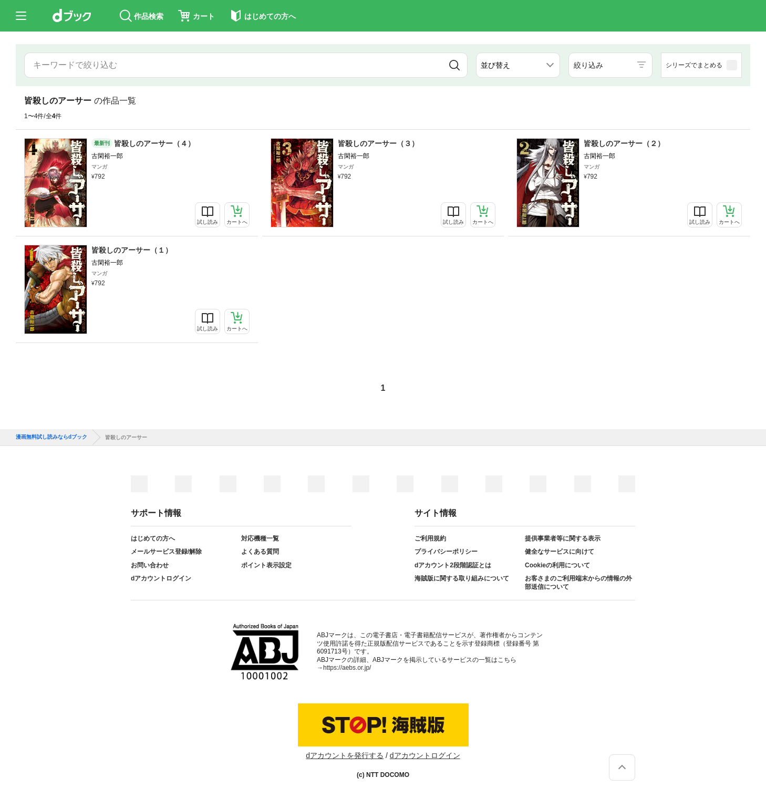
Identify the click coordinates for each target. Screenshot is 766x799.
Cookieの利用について (557, 565)
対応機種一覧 (260, 538)
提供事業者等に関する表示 (563, 538)
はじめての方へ (153, 538)
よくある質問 (260, 551)
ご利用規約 (430, 538)
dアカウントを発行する (345, 755)
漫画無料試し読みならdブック (51, 437)
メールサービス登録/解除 (166, 551)
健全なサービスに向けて (559, 551)
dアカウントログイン (161, 578)
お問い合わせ (150, 565)
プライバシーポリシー (446, 551)
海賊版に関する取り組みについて (462, 578)
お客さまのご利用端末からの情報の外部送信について (578, 582)
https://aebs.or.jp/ (347, 667)
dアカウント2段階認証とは (453, 565)
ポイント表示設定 (266, 565)
